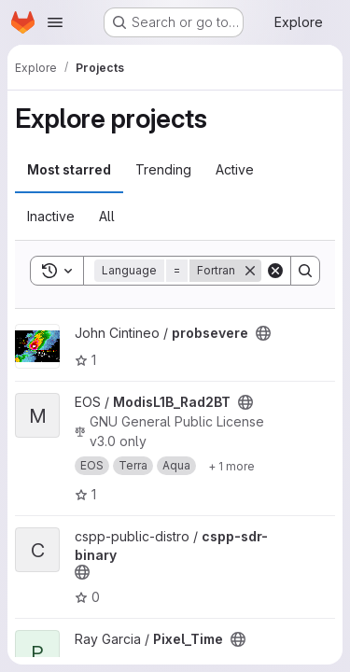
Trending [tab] (163, 169)
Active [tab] (235, 169)
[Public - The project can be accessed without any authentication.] (263, 333)
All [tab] (107, 216)
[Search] (305, 271)
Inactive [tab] (51, 216)
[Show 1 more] (231, 466)
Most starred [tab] (69, 169)
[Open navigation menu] (55, 22)
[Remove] (250, 270)
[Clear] (275, 270)
